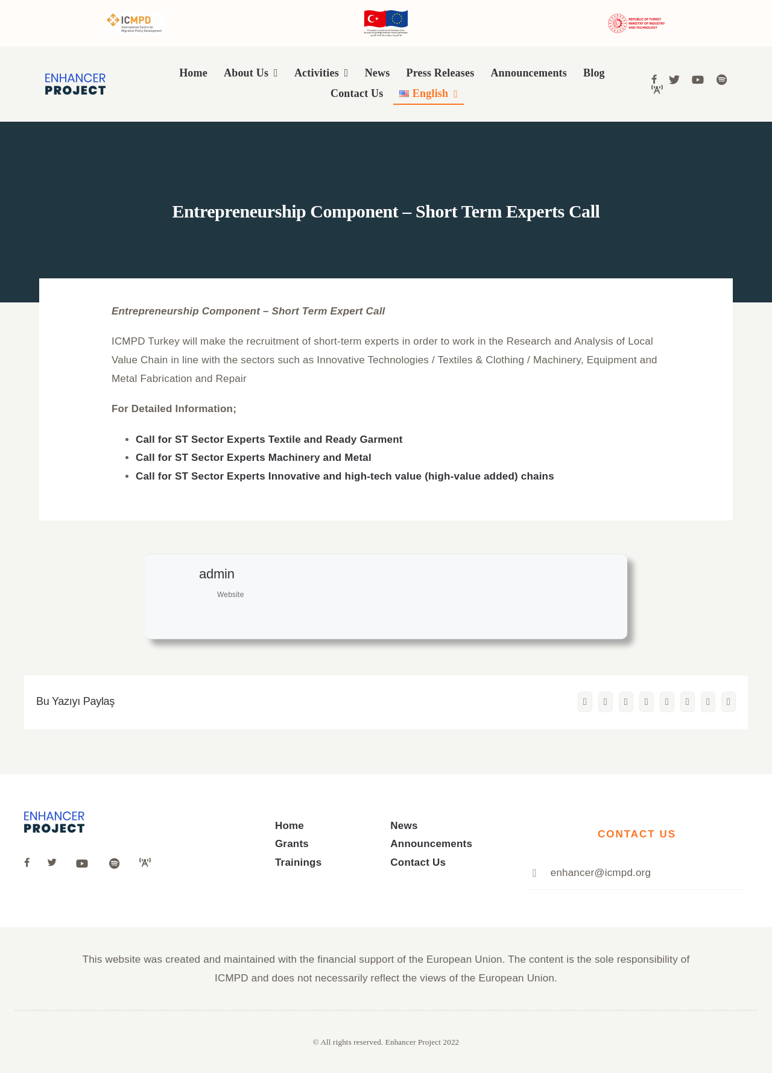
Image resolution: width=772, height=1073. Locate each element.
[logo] (75, 78)
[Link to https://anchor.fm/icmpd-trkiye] (657, 89)
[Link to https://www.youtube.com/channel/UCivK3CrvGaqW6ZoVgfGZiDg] (698, 79)
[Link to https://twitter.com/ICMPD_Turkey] (53, 862)
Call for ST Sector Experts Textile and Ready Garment (269, 439)
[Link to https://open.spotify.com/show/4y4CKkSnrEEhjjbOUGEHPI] (722, 79)
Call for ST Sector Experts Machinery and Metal (254, 457)
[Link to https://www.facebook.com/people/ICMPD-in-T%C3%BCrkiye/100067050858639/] (654, 79)
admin (217, 573)
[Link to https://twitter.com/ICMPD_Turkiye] (674, 79)
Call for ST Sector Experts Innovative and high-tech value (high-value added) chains (345, 476)
